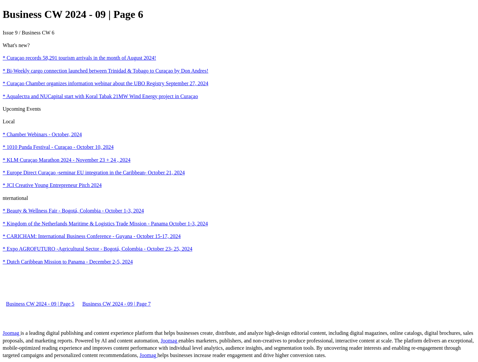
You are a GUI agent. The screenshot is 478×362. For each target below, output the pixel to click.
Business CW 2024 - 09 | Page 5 (40, 304)
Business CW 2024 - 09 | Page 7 (116, 304)
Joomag (12, 333)
